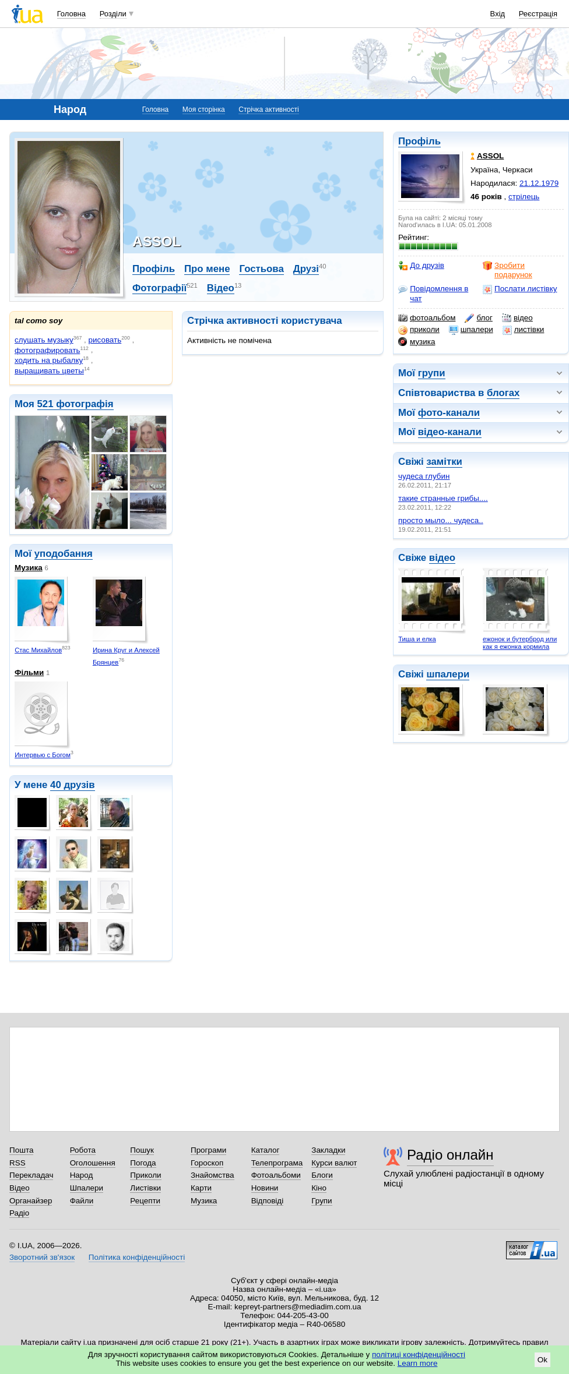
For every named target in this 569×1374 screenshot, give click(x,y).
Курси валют (334, 1162)
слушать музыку (44, 339)
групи (431, 373)
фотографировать (47, 350)
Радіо (19, 1213)
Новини (265, 1188)
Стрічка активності (268, 109)
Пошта (21, 1150)
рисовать (105, 339)
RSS (17, 1162)
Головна (71, 13)
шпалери (471, 329)
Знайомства (212, 1175)
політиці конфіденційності (418, 1354)
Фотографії (159, 288)
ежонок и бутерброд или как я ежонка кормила (520, 642)
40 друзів (72, 784)
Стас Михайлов (38, 650)
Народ (81, 1175)
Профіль (419, 141)
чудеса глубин (423, 476)
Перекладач (31, 1175)
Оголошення (92, 1162)
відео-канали (450, 431)
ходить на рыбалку (49, 360)
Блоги (322, 1175)
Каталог (265, 1150)
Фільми (29, 672)
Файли (82, 1200)
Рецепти (145, 1200)
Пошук (142, 1150)
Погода (143, 1162)
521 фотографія (75, 403)
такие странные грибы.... (443, 498)
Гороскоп (207, 1162)
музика (416, 342)
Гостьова (261, 268)
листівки (524, 329)
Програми (208, 1150)
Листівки (145, 1188)
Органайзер (30, 1200)
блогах (503, 392)
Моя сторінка (203, 109)
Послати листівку (520, 289)
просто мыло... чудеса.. (440, 520)
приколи (419, 329)
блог (478, 318)
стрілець (523, 196)
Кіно (318, 1188)
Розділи (113, 13)
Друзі (306, 268)
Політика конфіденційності (137, 1257)
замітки (444, 461)
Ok (542, 1359)
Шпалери (86, 1188)
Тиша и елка (417, 638)
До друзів (421, 265)
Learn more (418, 1363)
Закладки (328, 1150)
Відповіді (267, 1200)
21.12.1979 (539, 183)
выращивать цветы (49, 370)
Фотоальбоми (276, 1175)
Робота (83, 1150)
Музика (29, 567)
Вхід (497, 13)
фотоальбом (426, 318)
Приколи (145, 1175)
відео (517, 318)
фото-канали (449, 412)
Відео (220, 288)
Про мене (207, 268)
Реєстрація (538, 13)
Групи (321, 1200)
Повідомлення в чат (433, 293)
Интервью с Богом (43, 754)
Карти (201, 1188)
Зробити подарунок (507, 270)
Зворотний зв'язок (42, 1257)
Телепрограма (277, 1162)
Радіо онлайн (450, 1155)
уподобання (63, 553)
